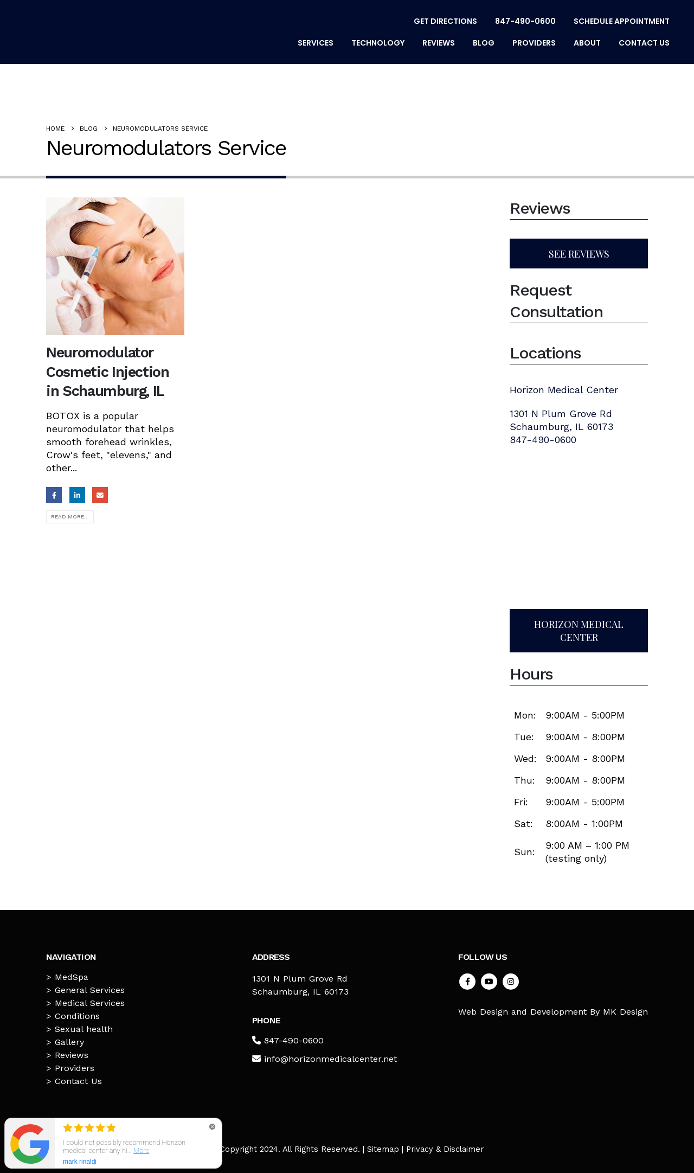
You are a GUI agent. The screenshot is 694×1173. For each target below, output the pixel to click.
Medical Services (90, 1003)
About (587, 42)
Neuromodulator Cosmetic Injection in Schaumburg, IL (107, 371)
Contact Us (644, 42)
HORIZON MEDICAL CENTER (579, 631)
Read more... (70, 517)
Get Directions (445, 21)
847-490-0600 (525, 21)
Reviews (438, 42)
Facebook (54, 495)
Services (315, 42)
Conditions (77, 1016)
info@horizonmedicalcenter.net (330, 1059)
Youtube (489, 981)
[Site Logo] (89, 32)
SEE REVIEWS (579, 253)
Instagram (511, 981)
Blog (483, 42)
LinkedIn (77, 495)
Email (100, 495)
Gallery (69, 1042)
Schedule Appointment (622, 21)
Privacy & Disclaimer (445, 1149)
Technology (377, 42)
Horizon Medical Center (564, 389)
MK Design (625, 1012)
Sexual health (84, 1029)
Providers (534, 42)
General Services (90, 990)
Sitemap (383, 1149)
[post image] (115, 266)
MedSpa (71, 977)
